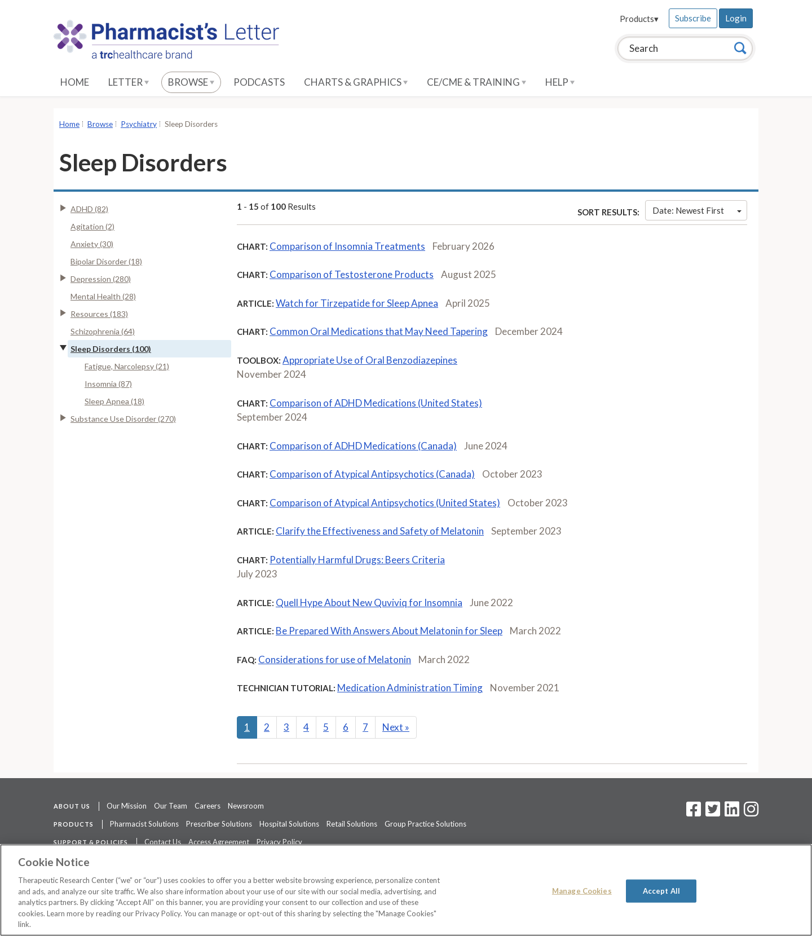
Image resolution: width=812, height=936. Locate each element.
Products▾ (639, 19)
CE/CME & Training (476, 82)
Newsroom (246, 805)
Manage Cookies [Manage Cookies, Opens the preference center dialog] (582, 890)
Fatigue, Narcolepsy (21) (127, 366)
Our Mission (127, 805)
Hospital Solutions (289, 823)
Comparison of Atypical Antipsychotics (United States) (385, 503)
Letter (128, 82)
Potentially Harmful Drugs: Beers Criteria (357, 560)
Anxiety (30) (91, 244)
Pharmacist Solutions (144, 823)
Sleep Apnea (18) (114, 401)
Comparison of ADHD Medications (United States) (376, 403)
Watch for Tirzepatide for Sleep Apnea (357, 303)
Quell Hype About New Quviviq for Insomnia (369, 602)
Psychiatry (139, 124)
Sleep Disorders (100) (110, 349)
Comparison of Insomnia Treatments (347, 246)
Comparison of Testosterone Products (352, 274)
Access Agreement (218, 841)
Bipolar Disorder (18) (106, 261)
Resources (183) (99, 314)
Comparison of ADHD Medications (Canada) (363, 446)
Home (74, 82)
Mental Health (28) (103, 296)
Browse (191, 82)
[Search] (740, 48)
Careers (207, 805)
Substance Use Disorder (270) (123, 418)
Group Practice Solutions (425, 823)
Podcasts (259, 82)
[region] (406, 890)
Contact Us (162, 841)
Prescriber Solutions (219, 823)
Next (395, 727)
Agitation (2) (92, 226)
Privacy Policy (279, 841)
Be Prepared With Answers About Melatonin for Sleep (389, 631)
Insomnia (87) (108, 383)
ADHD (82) (89, 209)
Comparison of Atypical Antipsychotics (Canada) (372, 474)
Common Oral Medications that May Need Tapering (379, 331)
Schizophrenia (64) (102, 331)
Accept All (661, 890)
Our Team (170, 805)
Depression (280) (100, 279)
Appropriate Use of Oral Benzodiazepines (370, 360)
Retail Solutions (351, 823)
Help (560, 82)
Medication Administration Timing (410, 688)
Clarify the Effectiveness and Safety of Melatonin (380, 531)
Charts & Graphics (356, 82)
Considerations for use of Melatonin (334, 659)
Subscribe (693, 18)
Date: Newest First (697, 210)
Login (736, 18)
